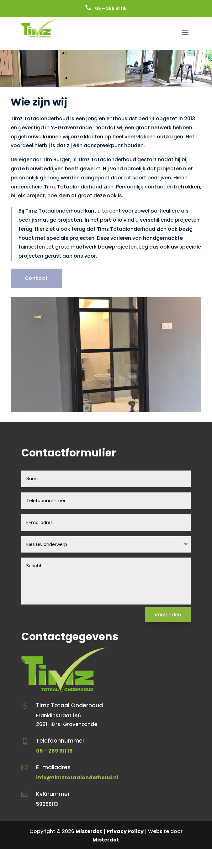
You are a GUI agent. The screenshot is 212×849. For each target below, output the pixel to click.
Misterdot (89, 831)
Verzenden (167, 614)
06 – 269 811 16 (54, 750)
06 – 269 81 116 (111, 8)
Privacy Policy (125, 831)
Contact (36, 278)
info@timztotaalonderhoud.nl (77, 777)
